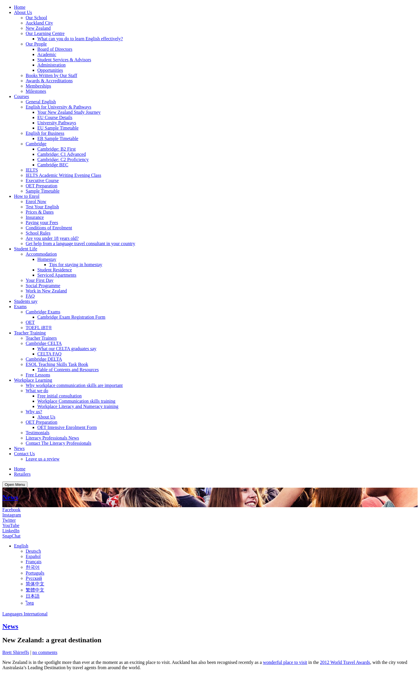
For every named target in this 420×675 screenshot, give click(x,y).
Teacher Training (30, 332)
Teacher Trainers (41, 338)
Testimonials (38, 432)
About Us (23, 12)
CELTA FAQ (49, 353)
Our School (36, 17)
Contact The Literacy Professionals (58, 443)
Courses (21, 96)
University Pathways (56, 122)
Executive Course (42, 180)
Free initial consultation (59, 395)
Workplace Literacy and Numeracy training (77, 406)
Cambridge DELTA (44, 359)
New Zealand (38, 28)
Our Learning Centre (45, 33)
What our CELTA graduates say (67, 348)
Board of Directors (54, 49)
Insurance (35, 217)
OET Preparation (41, 185)
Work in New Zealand (46, 290)
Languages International (25, 613)
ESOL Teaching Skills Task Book (57, 364)
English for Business (45, 133)
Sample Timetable (43, 191)
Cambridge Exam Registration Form (71, 317)
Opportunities (50, 70)
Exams (20, 306)
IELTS (32, 170)
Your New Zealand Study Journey (69, 112)
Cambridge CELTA (44, 343)
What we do (37, 390)
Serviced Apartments (56, 275)
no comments (44, 652)
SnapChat (11, 535)
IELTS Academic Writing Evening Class (63, 175)
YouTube (10, 525)
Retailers (22, 474)
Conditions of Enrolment (49, 227)
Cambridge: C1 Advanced (61, 154)
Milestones (36, 91)
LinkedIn (11, 530)
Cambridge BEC (52, 164)
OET (30, 322)
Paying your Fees (42, 222)
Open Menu (15, 484)
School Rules (38, 233)
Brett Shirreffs (15, 652)
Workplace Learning (33, 380)
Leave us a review (43, 458)
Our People (36, 43)
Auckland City (39, 22)
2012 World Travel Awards (345, 662)
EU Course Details (54, 117)
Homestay (46, 259)
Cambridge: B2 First (56, 148)
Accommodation (41, 254)
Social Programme (43, 285)
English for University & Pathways (58, 106)
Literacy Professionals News (52, 437)
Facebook (11, 509)
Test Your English (42, 206)
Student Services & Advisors (64, 59)
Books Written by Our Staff (51, 75)
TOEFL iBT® (39, 327)
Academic (46, 54)
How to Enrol (26, 196)
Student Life (25, 248)
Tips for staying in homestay (75, 264)
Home (19, 7)
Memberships (38, 85)
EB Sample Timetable (57, 138)
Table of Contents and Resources (68, 369)
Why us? (34, 411)
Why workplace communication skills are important (74, 385)
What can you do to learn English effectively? (80, 38)
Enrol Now (36, 201)
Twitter (9, 520)
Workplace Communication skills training (76, 401)
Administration (51, 64)
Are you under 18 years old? (52, 238)
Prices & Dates (40, 212)
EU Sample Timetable (57, 127)
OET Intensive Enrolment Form (67, 427)
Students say (25, 301)
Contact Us (24, 453)
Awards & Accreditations (49, 80)
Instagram (11, 514)
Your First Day (39, 280)
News (19, 448)
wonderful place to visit (285, 662)
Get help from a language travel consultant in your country (80, 243)
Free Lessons (38, 374)
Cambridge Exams (43, 311)
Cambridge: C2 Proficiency (63, 159)
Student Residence (54, 269)
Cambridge (36, 143)
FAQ (30, 296)
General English (41, 101)
